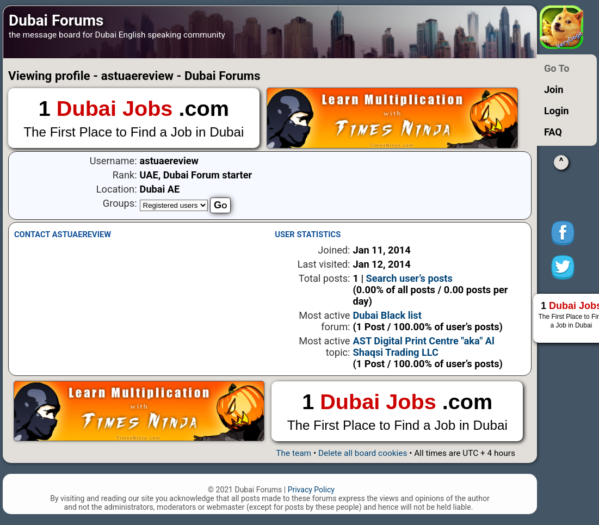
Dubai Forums (56, 20)
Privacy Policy (311, 489)
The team (293, 453)
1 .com (134, 118)
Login (556, 110)
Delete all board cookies (362, 453)
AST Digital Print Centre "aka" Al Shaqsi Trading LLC (424, 346)
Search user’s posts (409, 278)
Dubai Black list (387, 315)
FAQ (553, 132)
